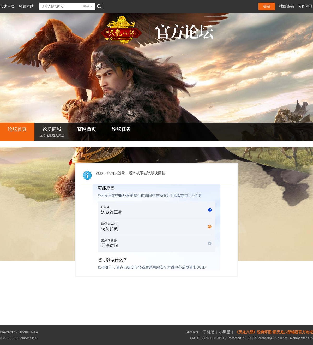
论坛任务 (121, 129)
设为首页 (7, 6)
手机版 (208, 332)
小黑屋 (224, 332)
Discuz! (24, 332)
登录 (266, 6)
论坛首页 (17, 129)
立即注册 (305, 6)
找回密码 (286, 6)
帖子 (86, 6)
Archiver (191, 332)
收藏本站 (26, 6)
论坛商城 (52, 132)
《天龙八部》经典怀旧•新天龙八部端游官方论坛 (274, 332)
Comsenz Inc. (28, 338)
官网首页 (86, 129)
